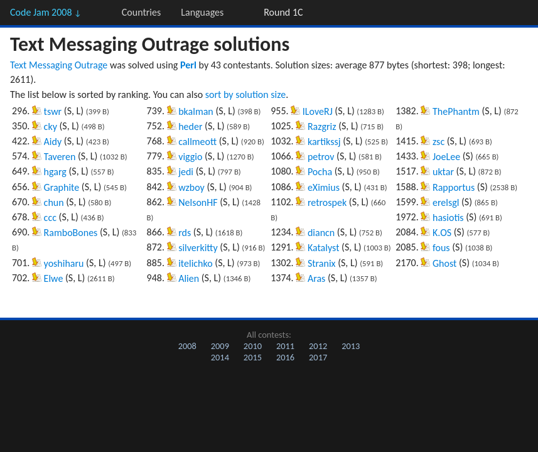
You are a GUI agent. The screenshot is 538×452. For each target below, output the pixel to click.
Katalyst (324, 248)
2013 (351, 346)
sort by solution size (245, 94)
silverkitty (198, 248)
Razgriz (322, 126)
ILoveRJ (318, 111)
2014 (220, 357)
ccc (50, 217)
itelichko (195, 263)
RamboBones (71, 233)
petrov (321, 157)
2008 (187, 346)
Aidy (53, 142)
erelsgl (446, 202)
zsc (438, 142)
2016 (285, 357)
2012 (318, 346)
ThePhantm (456, 111)
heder (190, 126)
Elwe (53, 278)
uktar (443, 172)
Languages (202, 12)
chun (54, 202)
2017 (318, 357)
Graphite (62, 187)
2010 (253, 346)
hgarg (55, 172)
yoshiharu (64, 263)
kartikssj (324, 142)
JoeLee (446, 157)
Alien (188, 278)
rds (184, 233)
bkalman (195, 111)
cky (50, 126)
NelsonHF (197, 202)
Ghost (444, 263)
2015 (253, 357)
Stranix (322, 263)
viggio (190, 157)
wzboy (191, 187)
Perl (188, 65)
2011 (285, 346)
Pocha (320, 172)
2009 (220, 346)
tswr (53, 111)
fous (441, 248)
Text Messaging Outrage (58, 65)
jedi (185, 172)
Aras (316, 278)
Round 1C (283, 12)
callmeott (197, 142)
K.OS (442, 233)
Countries (141, 12)
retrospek (327, 202)
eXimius (324, 187)
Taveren (60, 157)
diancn (321, 233)
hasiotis (448, 217)
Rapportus (454, 187)
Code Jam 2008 (46, 12)
